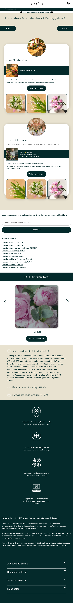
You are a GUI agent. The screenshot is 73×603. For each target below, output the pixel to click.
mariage (26, 372)
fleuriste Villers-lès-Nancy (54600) (17, 259)
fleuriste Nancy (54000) (12, 245)
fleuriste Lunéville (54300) (13, 251)
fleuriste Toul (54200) (11, 253)
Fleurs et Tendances (17, 140)
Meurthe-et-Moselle (55, 355)
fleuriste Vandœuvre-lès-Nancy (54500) (19, 248)
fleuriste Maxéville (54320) (14, 267)
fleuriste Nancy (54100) (12, 242)
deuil (33, 372)
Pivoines (36, 331)
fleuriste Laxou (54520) (12, 265)
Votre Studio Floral (17, 60)
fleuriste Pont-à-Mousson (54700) (17, 262)
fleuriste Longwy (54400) (13, 256)
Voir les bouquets (36, 339)
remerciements (14, 372)
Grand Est (48, 358)
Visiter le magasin (36, 88)
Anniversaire (51, 369)
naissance (50, 372)
